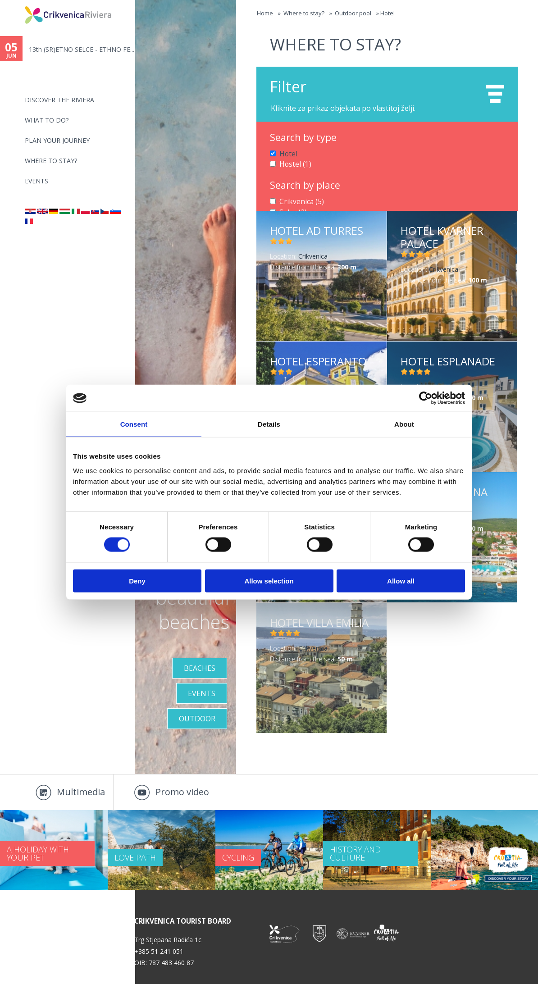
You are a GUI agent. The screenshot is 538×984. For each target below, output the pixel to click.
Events (36, 181)
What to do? (46, 120)
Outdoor (197, 719)
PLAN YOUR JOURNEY (57, 140)
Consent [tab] (134, 424)
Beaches (199, 668)
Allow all (401, 580)
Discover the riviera (59, 100)
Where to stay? (51, 160)
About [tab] (404, 424)
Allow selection (268, 580)
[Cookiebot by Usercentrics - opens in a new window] (425, 398)
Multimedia (81, 792)
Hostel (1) (293, 163)
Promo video (182, 792)
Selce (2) (291, 209)
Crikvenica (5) (298, 200)
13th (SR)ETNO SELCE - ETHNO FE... (81, 49)
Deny (137, 580)
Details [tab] (269, 424)
